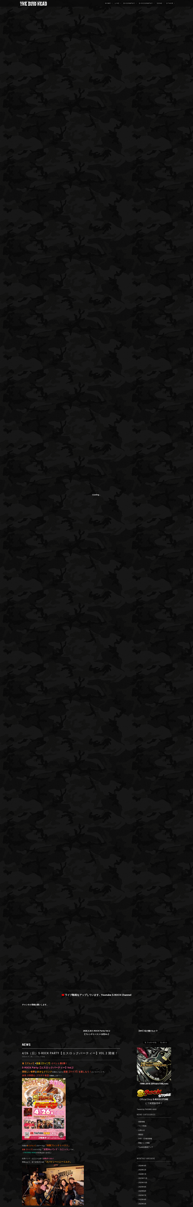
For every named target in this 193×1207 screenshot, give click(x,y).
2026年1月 (142, 1174)
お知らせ (141, 1130)
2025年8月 (142, 1191)
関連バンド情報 (144, 1143)
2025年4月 (142, 1199)
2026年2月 (142, 1170)
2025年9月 (142, 1187)
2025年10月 (142, 1182)
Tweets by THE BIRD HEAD (147, 1109)
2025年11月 (142, 1178)
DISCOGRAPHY (146, 3)
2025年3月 (142, 1204)
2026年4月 (142, 1165)
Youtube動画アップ (145, 1147)
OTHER (169, 3)
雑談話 (140, 1134)
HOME (108, 3)
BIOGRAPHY (129, 3)
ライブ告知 (142, 1126)
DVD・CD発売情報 (145, 1138)
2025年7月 (142, 1195)
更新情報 (141, 1122)
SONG (159, 3)
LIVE (117, 3)
